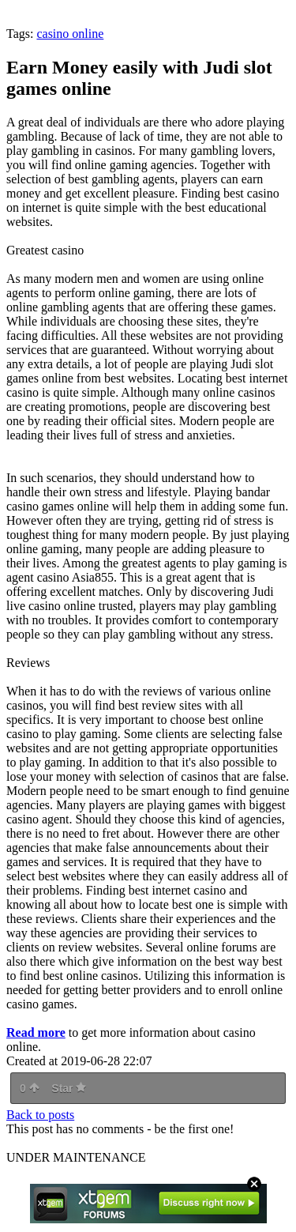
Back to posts (40, 1114)
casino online (69, 33)
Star (68, 1088)
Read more (36, 1032)
